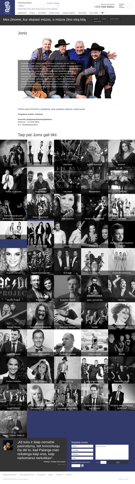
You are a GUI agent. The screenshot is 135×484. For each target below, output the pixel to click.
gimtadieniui (45, 109)
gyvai (53, 109)
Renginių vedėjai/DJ (69, 13)
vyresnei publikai (114, 19)
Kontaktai (68, 474)
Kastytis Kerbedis (22, 9)
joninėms (104, 19)
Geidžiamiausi (22, 13)
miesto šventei (97, 21)
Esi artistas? (59, 474)
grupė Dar (43, 9)
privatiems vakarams (64, 109)
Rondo (29, 9)
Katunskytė (54, 9)
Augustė (37, 9)
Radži (33, 9)
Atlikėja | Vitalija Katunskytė (54, 462)
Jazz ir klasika (93, 13)
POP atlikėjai (42, 13)
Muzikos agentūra (7, 7)
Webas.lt (126, 479)
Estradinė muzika (54, 13)
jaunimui (96, 19)
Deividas (48, 9)
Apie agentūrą (41, 474)
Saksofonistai (82, 13)
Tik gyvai (32, 13)
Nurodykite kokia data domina (81, 462)
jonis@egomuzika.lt (30, 125)
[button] (82, 458)
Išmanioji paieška (24, 3)
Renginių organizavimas (10, 474)
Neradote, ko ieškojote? (53, 3)
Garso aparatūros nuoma (27, 474)
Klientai (50, 474)
